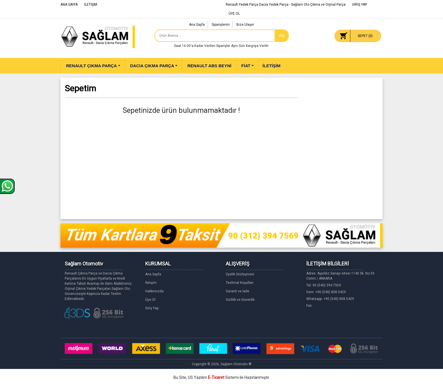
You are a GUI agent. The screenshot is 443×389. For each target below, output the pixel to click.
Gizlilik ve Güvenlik (240, 300)
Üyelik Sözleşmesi (240, 274)
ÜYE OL (234, 14)
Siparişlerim (221, 25)
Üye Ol (150, 300)
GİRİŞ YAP (359, 5)
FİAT (245, 65)
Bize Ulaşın (245, 25)
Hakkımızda (154, 291)
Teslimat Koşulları (239, 283)
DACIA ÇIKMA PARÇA (152, 65)
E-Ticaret (216, 377)
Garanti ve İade (237, 291)
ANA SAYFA (69, 5)
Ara (281, 36)
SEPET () (365, 36)
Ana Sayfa (197, 25)
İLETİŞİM (90, 5)
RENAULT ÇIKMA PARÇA (91, 65)
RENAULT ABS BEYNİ (209, 65)
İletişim (151, 283)
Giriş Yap (151, 308)
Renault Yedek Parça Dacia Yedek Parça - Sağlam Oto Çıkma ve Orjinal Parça (286, 5)
